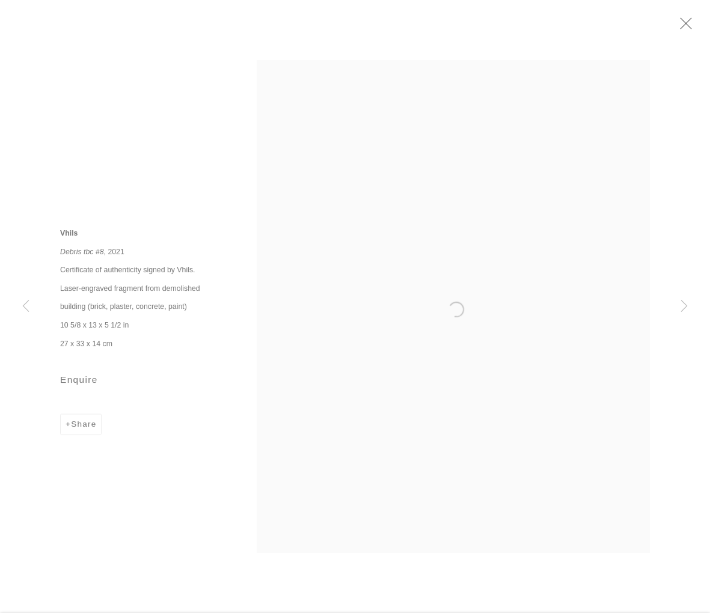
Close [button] (686, 27)
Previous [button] (26, 306)
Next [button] (684, 306)
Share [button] (83, 427)
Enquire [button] (79, 383)
